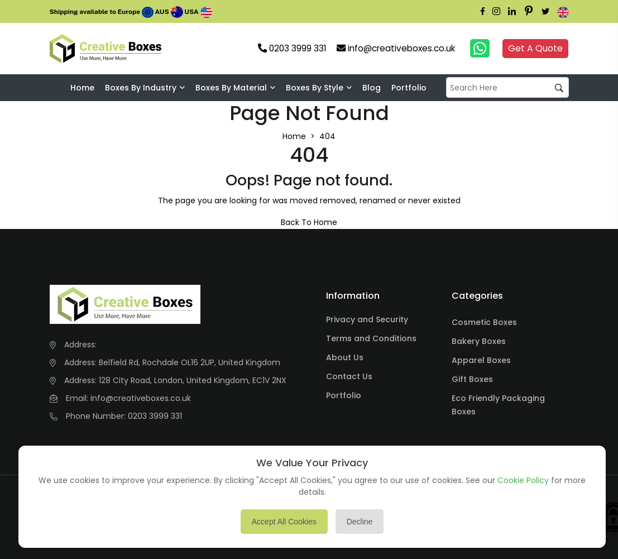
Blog (371, 87)
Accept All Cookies (284, 521)
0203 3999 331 (155, 416)
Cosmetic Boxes (484, 322)
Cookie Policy (523, 480)
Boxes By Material (231, 87)
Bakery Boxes (479, 341)
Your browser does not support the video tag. (184, 48)
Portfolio (409, 87)
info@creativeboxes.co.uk (140, 398)
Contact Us (349, 376)
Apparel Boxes (481, 360)
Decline (360, 521)
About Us (344, 357)
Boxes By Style (314, 87)
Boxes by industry (140, 87)
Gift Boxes (472, 379)
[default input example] (507, 87)
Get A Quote (535, 48)
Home (82, 87)
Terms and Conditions (371, 338)
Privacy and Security (367, 319)
